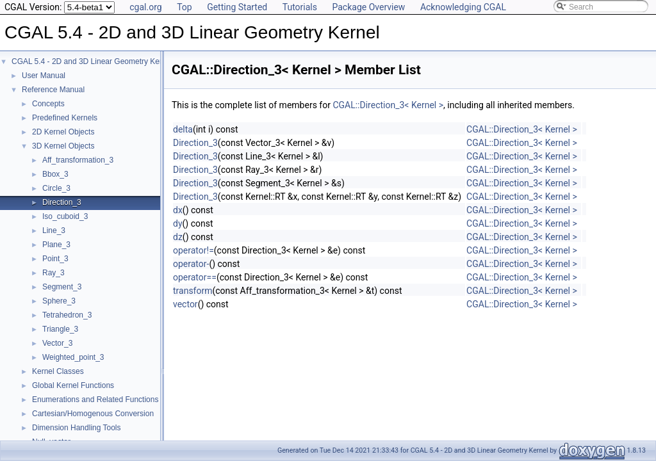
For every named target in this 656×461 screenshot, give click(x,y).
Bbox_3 (55, 174)
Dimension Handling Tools (76, 427)
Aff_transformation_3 (77, 160)
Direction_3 (61, 202)
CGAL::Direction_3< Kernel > (387, 105)
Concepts (48, 103)
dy (178, 223)
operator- (191, 264)
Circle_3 (56, 188)
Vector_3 (57, 343)
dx (178, 210)
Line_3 (53, 230)
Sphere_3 (59, 300)
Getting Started (237, 7)
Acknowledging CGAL (463, 7)
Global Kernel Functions (73, 385)
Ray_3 (53, 272)
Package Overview (368, 7)
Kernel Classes (58, 371)
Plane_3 (56, 244)
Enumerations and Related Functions (95, 399)
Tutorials (300, 7)
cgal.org (145, 7)
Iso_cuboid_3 (65, 216)
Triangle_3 (60, 329)
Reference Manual (53, 89)
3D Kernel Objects (63, 146)
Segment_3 (61, 286)
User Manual (43, 75)
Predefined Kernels (64, 117)
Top (184, 7)
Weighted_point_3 (73, 357)
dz (178, 237)
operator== (195, 277)
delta (183, 129)
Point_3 (55, 258)
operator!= (193, 250)
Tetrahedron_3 (67, 315)
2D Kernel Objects (63, 131)
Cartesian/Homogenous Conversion (93, 413)
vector (185, 304)
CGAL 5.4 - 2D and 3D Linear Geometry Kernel (92, 61)
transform (193, 291)
